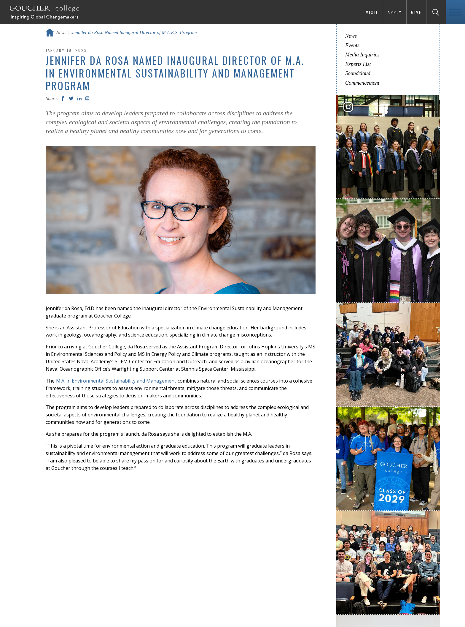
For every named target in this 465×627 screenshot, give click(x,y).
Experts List (358, 64)
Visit (372, 12)
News (61, 32)
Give (416, 12)
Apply (395, 12)
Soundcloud (357, 73)
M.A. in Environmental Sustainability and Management (116, 381)
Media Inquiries (362, 55)
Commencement (362, 83)
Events (352, 45)
